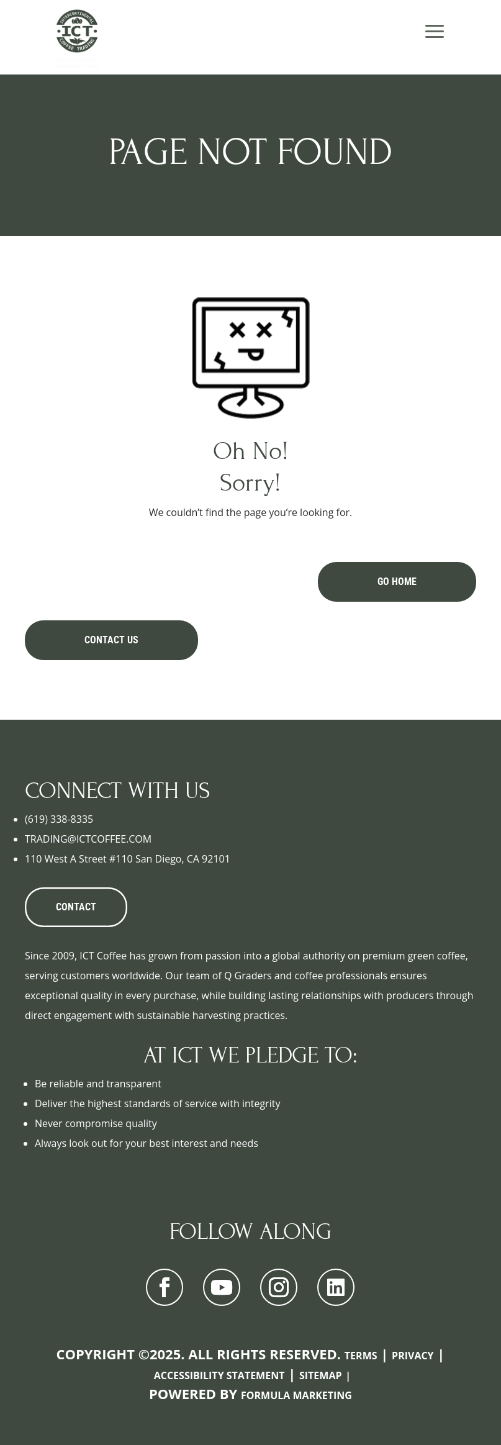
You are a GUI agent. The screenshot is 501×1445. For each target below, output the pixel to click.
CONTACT (76, 907)
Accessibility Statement (219, 1375)
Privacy (413, 1355)
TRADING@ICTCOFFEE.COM (88, 839)
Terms (361, 1355)
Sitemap (320, 1375)
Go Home (397, 581)
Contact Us (111, 640)
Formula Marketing (296, 1395)
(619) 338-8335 (59, 819)
